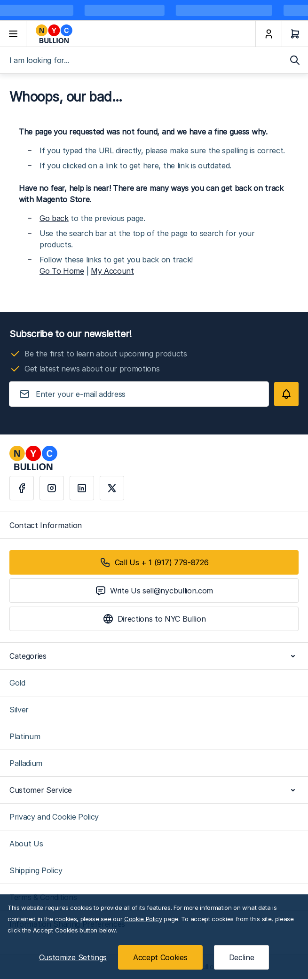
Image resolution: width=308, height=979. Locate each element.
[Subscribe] (286, 394)
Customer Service (154, 790)
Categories (154, 656)
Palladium (25, 763)
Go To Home (61, 271)
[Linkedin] (82, 488)
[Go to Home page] (141, 34)
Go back (54, 218)
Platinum (24, 736)
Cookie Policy (143, 919)
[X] (112, 488)
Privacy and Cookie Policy (54, 816)
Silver (19, 709)
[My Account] (268, 34)
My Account (112, 271)
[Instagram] (51, 488)
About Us (26, 843)
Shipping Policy (35, 870)
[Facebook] (21, 488)
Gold (17, 682)
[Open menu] (13, 34)
